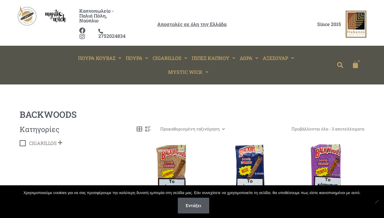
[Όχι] (376, 202)
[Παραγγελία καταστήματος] (192, 129)
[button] (99, 58)
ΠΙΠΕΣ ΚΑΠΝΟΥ (213, 58)
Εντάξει (193, 205)
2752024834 (111, 34)
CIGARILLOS (170, 58)
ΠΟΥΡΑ (137, 58)
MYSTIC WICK (188, 72)
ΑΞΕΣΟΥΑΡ (278, 58)
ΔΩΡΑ (249, 58)
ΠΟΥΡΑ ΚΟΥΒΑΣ (99, 58)
